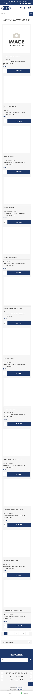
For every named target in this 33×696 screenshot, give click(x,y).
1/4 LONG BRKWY (9, 358)
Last (27, 633)
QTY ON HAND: (7, 64)
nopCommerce (19, 687)
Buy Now (18, 71)
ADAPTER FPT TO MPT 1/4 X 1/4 (13, 510)
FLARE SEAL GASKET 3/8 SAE (13, 308)
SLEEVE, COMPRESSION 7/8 (12, 560)
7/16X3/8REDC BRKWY (10, 409)
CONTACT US (8, 3)
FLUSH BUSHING (9, 157)
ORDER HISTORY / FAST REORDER (17, 1)
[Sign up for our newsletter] (14, 660)
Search (31, 14)
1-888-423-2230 (25, 3)
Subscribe (30, 660)
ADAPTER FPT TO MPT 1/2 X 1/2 (13, 459)
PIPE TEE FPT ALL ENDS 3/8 (12, 56)
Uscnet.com (20, 689)
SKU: (4, 60)
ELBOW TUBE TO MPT (10, 257)
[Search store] (14, 14)
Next (23, 633)
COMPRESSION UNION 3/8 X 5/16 (13, 610)
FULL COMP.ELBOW (10, 106)
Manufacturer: (7, 62)
